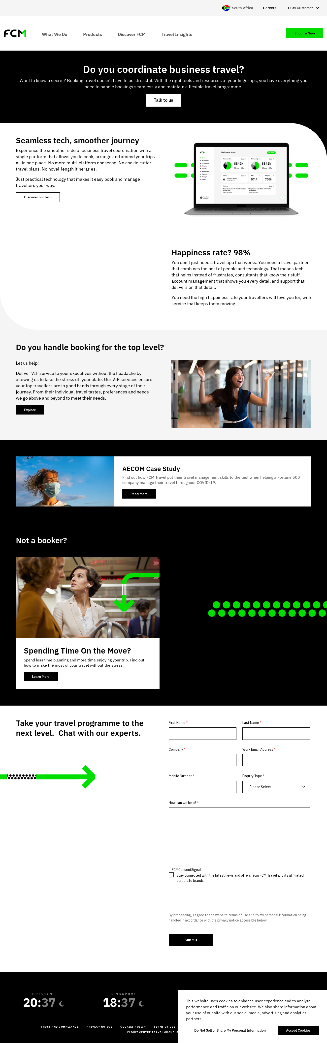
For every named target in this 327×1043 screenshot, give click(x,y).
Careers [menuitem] (269, 7)
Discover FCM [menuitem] (132, 34)
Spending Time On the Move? (77, 650)
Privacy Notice (99, 1026)
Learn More (41, 676)
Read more (143, 495)
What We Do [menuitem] (54, 34)
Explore (30, 410)
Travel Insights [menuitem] (177, 34)
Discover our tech (38, 197)
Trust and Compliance (60, 1026)
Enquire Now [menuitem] (304, 33)
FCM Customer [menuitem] (300, 7)
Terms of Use (164, 1026)
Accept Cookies (298, 1030)
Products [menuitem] (92, 34)
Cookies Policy (133, 1026)
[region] (252, 1016)
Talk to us (163, 100)
